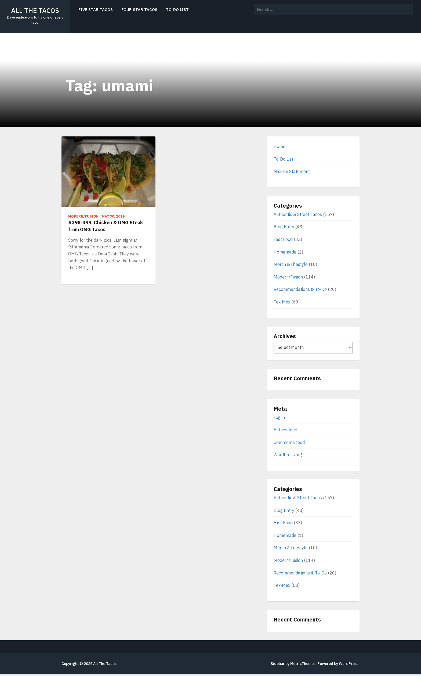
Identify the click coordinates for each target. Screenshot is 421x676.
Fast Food (283, 239)
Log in (279, 417)
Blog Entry (284, 226)
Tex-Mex (282, 302)
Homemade (285, 252)
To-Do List (177, 9)
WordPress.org (288, 454)
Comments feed (289, 442)
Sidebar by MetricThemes (293, 663)
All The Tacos (35, 10)
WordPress (348, 663)
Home (279, 146)
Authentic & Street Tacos (298, 214)
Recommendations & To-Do (300, 289)
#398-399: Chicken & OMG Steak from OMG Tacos (105, 225)
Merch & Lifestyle (291, 264)
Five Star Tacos (95, 9)
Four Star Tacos (139, 9)
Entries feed (285, 429)
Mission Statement (292, 171)
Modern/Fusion (288, 277)
